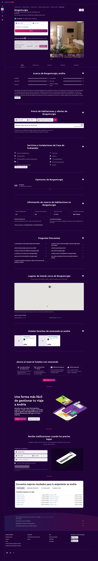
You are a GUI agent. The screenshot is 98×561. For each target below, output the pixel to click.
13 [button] (36, 42)
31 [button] (27, 52)
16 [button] (46, 42)
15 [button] (43, 42)
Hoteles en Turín (55, 506)
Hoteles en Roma (22, 496)
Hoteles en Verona (23, 500)
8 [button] (43, 39)
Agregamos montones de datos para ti (52, 525)
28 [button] (40, 49)
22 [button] (43, 45)
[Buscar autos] (2, 12)
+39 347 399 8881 (21, 16)
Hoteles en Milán (55, 496)
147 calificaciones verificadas (32, 18)
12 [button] (33, 42)
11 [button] (30, 42)
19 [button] (33, 45)
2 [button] (46, 36)
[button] (2, 2)
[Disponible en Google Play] (78, 539)
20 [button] (37, 45)
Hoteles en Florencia (56, 498)
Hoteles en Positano (23, 502)
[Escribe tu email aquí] (34, 461)
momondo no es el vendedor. (52, 523)
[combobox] (34, 454)
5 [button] (33, 39)
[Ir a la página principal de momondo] (9, 2)
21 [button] (40, 45)
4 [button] (30, 39)
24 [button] (27, 49)
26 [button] (33, 49)
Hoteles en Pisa (22, 506)
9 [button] (46, 39)
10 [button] (27, 42)
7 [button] (51, 39)
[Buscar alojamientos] (2, 9)
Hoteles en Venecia (23, 498)
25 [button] (30, 49)
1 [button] (43, 36)
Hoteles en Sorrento (56, 500)
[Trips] (2, 16)
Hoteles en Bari (55, 504)
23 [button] (46, 45)
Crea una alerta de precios (75, 373)
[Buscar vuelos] (2, 6)
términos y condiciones (38, 471)
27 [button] (37, 49)
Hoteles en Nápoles (56, 502)
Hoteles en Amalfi (22, 504)
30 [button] (46, 49)
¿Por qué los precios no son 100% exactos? (52, 528)
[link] (51, 382)
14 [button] (40, 42)
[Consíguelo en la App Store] (78, 542)
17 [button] (27, 45)
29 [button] (43, 49)
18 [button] (30, 45)
